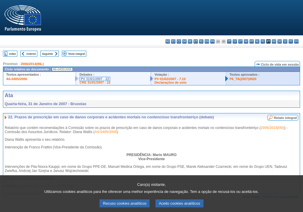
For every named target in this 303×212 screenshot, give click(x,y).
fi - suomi (291, 41)
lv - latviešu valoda (235, 41)
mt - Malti (251, 41)
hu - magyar (246, 41)
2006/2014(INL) (32, 64)
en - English (207, 41)
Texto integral (76, 53)
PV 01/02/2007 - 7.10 (170, 79)
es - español (173, 41)
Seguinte (47, 53)
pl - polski (263, 41)
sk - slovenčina (279, 41)
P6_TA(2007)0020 (243, 79)
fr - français (212, 41)
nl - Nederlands (257, 41)
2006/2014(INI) (272, 128)
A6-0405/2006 (16, 79)
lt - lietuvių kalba (240, 41)
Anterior (31, 53)
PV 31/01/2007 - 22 (95, 79)
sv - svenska (296, 41)
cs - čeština (179, 41)
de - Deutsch (190, 41)
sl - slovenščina (285, 41)
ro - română (274, 41)
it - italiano (229, 41)
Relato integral (285, 118)
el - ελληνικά (201, 41)
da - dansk (184, 41)
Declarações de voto (171, 82)
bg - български (167, 41)
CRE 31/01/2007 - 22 (95, 82)
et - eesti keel (195, 41)
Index (12, 53)
